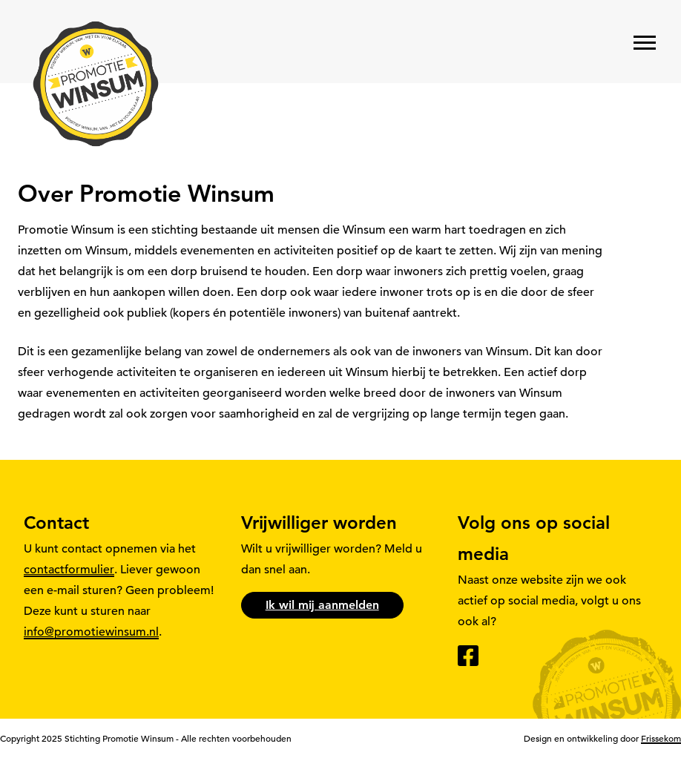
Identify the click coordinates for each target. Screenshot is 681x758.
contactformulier (69, 569)
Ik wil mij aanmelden (322, 605)
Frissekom (661, 738)
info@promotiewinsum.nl (91, 631)
